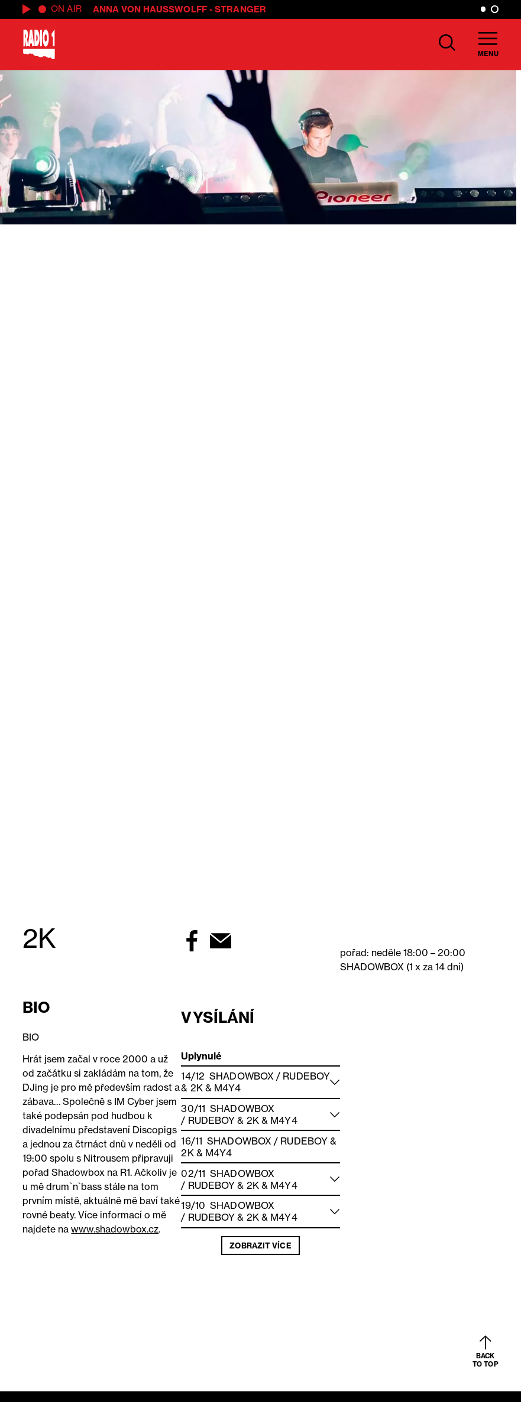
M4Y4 (227, 1088)
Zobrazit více (260, 1245)
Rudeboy (306, 1076)
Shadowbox (241, 1076)
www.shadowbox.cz (114, 1229)
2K (196, 1088)
